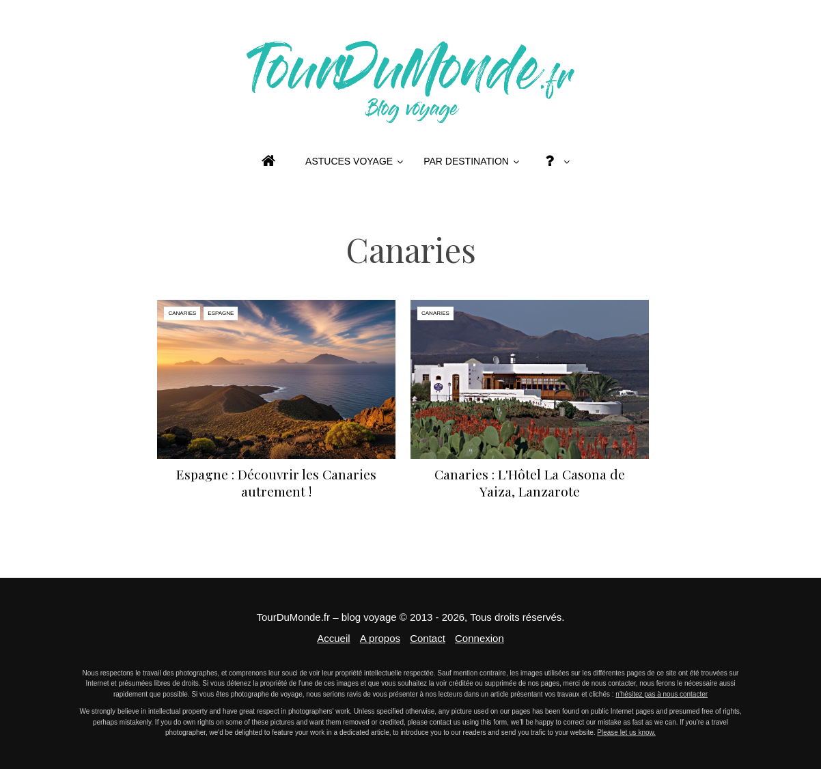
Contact (427, 638)
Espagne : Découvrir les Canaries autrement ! (276, 482)
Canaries (182, 313)
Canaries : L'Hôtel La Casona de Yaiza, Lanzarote (529, 482)
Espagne (221, 313)
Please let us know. (626, 732)
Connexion (479, 638)
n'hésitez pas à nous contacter (661, 694)
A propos (380, 638)
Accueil (333, 638)
